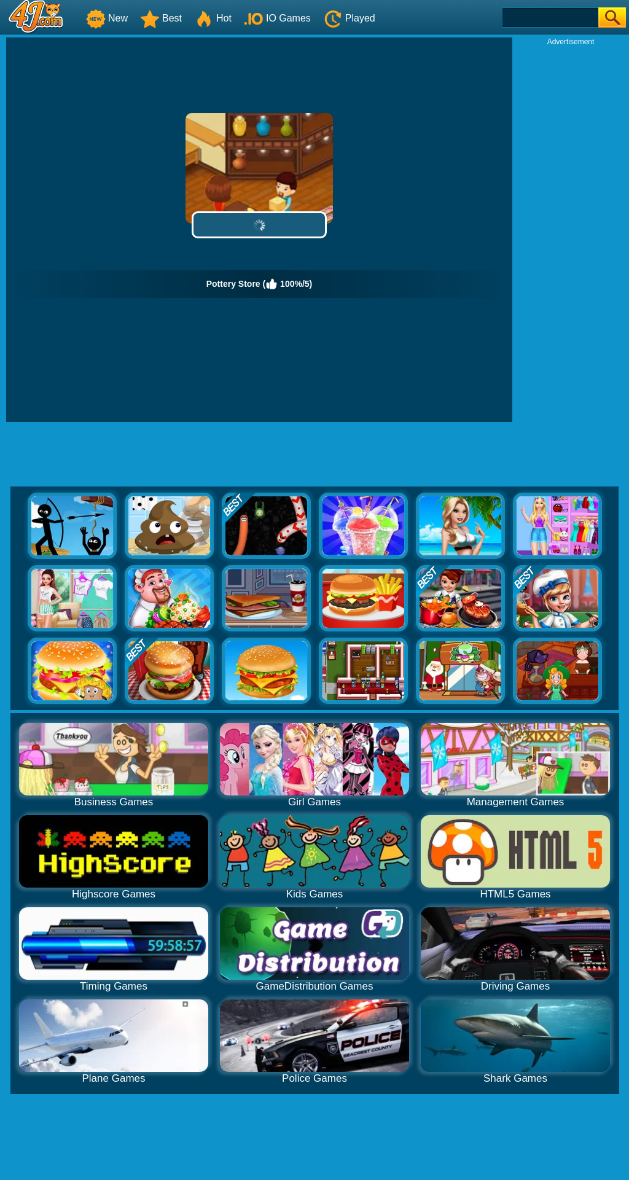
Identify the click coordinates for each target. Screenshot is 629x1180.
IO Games (277, 18)
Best (161, 18)
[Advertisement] (571, 231)
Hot (213, 18)
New (107, 18)
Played (349, 18)
